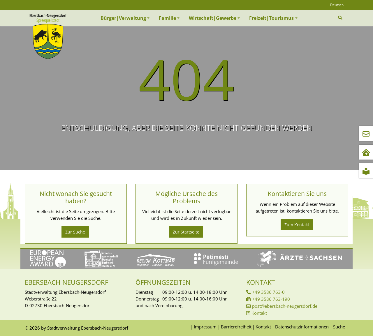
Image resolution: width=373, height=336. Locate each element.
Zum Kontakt (296, 224)
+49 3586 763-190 (271, 299)
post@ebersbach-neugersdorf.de (284, 306)
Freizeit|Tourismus (271, 18)
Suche (339, 327)
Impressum (205, 327)
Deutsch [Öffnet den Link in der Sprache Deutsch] (337, 4)
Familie (167, 18)
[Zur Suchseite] (341, 17)
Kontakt (259, 313)
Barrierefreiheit (236, 327)
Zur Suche (75, 232)
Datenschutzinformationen (302, 327)
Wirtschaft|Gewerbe (212, 18)
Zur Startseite (186, 232)
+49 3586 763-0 (268, 292)
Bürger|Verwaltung (123, 18)
